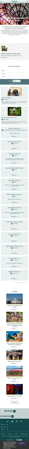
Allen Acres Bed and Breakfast (14, 194)
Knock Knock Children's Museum (14, 222)
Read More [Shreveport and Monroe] (13, 346)
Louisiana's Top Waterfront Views (14, 306)
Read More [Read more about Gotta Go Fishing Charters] (13, 148)
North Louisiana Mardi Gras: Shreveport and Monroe (14, 343)
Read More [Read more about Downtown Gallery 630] (13, 162)
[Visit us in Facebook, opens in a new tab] (8, 421)
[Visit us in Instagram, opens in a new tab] (21, 421)
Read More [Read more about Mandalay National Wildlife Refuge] (13, 175)
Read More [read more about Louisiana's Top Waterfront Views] (13, 309)
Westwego (15, 209)
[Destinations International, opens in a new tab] (10, 440)
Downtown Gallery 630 (14, 153)
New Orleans (6, 99)
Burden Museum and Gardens (9, 117)
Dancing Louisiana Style (14, 361)
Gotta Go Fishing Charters (14, 141)
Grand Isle (15, 143)
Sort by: (10, 81)
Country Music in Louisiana (14, 396)
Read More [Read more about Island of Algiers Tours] (13, 266)
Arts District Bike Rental (14, 234)
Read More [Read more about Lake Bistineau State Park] (13, 189)
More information (7, 448)
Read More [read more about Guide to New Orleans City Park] (13, 381)
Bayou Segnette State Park (14, 207)
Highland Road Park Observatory (14, 246)
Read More (14, 103)
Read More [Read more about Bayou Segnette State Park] (13, 216)
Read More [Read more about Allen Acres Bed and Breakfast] (13, 202)
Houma (15, 155)
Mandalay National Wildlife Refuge (14, 168)
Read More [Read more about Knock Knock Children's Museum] (13, 228)
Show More (14, 402)
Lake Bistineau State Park (14, 180)
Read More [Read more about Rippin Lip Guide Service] (13, 136)
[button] (4, 424)
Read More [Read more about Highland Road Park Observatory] (13, 253)
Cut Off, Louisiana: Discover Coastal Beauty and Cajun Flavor (15, 130)
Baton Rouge (6, 119)
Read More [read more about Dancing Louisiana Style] (13, 363)
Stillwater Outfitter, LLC (14, 271)
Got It (21, 443)
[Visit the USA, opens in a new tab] (19, 440)
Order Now (3, 57)
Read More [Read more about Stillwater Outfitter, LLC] (13, 278)
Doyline (15, 181)
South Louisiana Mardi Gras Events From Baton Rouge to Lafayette (14, 325)
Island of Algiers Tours (14, 258)
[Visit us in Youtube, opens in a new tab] (12, 421)
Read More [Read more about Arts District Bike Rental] (13, 241)
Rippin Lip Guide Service (14, 128)
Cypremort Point (15, 273)
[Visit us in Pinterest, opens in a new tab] (17, 421)
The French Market (6, 97)
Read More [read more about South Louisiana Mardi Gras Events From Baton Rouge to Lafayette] (13, 328)
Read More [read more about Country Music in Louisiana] (13, 398)
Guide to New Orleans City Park (14, 378)
